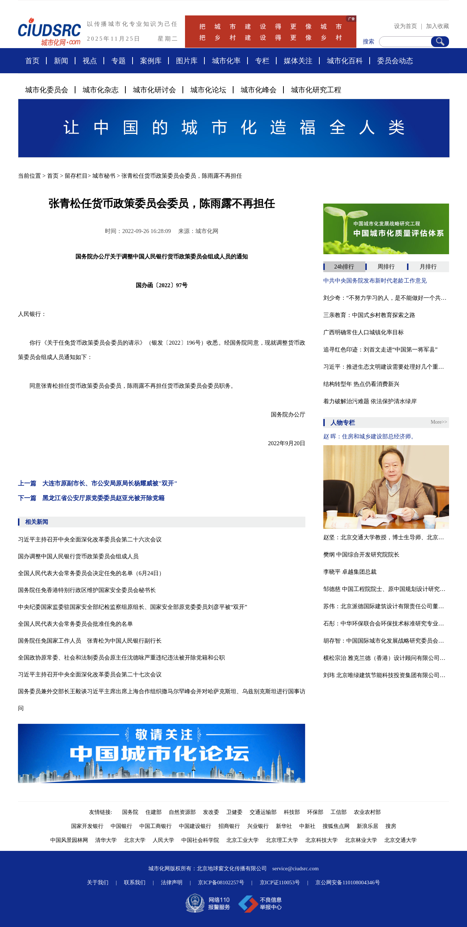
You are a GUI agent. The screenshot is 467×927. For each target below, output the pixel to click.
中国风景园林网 (69, 840)
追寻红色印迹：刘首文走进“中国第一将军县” (380, 349)
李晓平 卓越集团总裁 (349, 572)
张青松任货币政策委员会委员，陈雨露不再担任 (181, 176)
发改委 (211, 812)
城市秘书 (103, 176)
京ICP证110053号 (280, 882)
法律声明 (171, 882)
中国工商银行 (155, 826)
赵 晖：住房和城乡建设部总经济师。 (370, 436)
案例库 (151, 61)
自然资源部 (182, 812)
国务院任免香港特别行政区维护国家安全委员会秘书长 (87, 590)
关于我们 (97, 882)
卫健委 (234, 812)
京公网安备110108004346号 (347, 882)
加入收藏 (437, 26)
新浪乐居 (367, 826)
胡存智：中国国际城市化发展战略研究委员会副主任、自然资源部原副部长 (386, 641)
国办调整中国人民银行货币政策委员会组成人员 (78, 556)
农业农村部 (367, 812)
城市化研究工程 (316, 90)
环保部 (315, 812)
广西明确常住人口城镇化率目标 (363, 332)
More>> (439, 422)
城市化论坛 (208, 90)
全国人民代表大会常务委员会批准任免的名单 (75, 624)
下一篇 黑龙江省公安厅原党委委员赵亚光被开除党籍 (91, 498)
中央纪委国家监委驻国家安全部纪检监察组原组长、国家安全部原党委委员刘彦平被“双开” (132, 607)
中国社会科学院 (200, 840)
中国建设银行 (195, 826)
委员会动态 (395, 61)
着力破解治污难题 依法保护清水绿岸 (370, 401)
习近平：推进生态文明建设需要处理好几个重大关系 (386, 367)
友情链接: (102, 812)
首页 (32, 61)
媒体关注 (298, 61)
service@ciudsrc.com (295, 868)
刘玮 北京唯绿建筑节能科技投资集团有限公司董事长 (386, 675)
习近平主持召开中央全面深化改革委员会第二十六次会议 (90, 539)
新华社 (284, 826)
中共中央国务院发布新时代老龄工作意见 (375, 281)
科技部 (292, 812)
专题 (118, 61)
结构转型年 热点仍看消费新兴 (361, 384)
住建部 (153, 812)
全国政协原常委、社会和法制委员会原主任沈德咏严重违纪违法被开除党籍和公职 (121, 658)
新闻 (61, 61)
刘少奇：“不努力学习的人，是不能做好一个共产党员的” (386, 298)
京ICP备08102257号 (221, 882)
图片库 (187, 61)
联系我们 (134, 882)
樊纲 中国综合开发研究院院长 (361, 554)
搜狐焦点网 (336, 826)
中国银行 (121, 826)
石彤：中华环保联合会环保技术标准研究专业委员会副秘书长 (386, 623)
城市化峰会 (259, 90)
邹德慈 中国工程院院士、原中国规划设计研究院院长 (386, 589)
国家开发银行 (87, 826)
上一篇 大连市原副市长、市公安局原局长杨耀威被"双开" (97, 483)
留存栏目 (76, 176)
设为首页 (405, 26)
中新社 (307, 826)
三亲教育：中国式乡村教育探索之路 (369, 315)
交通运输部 (263, 812)
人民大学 (163, 840)
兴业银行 (258, 826)
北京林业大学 (361, 840)
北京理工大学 (282, 840)
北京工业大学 (242, 840)
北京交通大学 (400, 840)
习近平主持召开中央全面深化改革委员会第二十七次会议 (90, 674)
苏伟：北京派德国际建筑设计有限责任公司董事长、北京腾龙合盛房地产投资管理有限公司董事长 (386, 606)
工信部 (338, 812)
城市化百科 (345, 61)
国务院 (130, 812)
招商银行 (229, 826)
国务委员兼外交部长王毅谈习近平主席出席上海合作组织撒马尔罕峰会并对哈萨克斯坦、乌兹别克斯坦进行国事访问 (161, 699)
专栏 (262, 61)
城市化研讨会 (154, 90)
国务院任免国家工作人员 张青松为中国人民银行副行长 (90, 641)
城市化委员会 (46, 90)
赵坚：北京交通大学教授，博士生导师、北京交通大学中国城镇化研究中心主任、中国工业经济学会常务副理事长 (386, 537)
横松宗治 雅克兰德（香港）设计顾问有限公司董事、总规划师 (386, 658)
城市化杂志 (101, 90)
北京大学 (134, 840)
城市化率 (226, 61)
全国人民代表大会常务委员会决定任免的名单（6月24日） (91, 573)
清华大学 (106, 840)
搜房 (390, 826)
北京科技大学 (321, 840)
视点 (90, 61)
